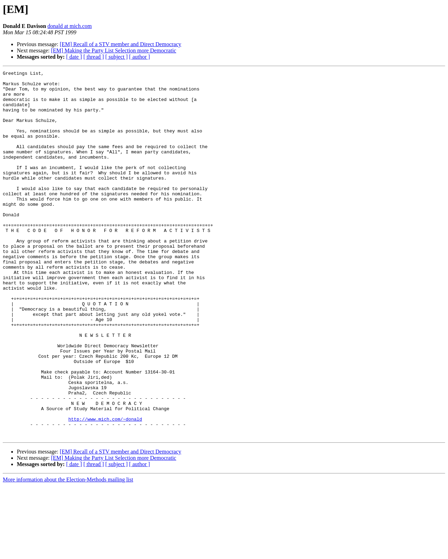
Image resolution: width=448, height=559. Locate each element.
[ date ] (74, 57)
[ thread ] (93, 57)
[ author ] (139, 57)
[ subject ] (116, 57)
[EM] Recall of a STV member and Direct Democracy (120, 44)
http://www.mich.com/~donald (105, 489)
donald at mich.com (70, 26)
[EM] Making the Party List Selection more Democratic (113, 50)
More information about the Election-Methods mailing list (68, 553)
